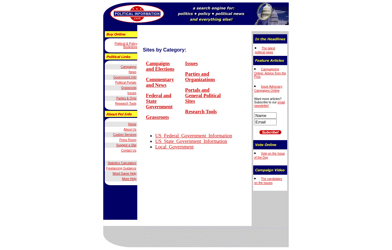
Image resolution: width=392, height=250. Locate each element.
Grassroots (157, 117)
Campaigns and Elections (160, 66)
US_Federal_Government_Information (193, 135)
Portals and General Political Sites (203, 95)
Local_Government (174, 146)
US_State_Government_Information (191, 141)
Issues (191, 63)
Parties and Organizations (200, 76)
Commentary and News (160, 82)
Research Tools (201, 111)
